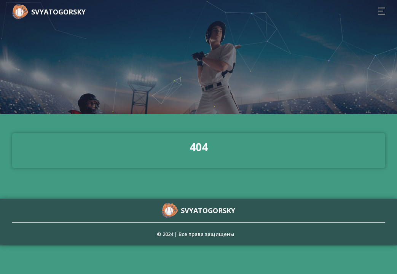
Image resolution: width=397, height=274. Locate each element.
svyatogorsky (58, 11)
